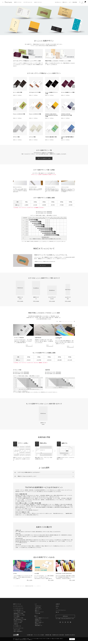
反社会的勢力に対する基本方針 (70, 634)
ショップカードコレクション (61, 610)
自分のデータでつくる (37, 2)
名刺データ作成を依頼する (18, 631)
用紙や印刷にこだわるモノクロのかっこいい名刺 (58, 60)
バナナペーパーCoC (65, 187)
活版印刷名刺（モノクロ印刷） (19, 613)
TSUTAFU (8, 2)
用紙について (37, 610)
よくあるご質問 (37, 613)
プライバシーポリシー (37, 634)
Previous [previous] (73, 325)
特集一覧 (57, 612)
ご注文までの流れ (38, 607)
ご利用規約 (46, 634)
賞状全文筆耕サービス (38, 625)
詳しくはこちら (43, 265)
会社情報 (28, 634)
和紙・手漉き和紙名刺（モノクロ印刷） (20, 619)
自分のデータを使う (17, 629)
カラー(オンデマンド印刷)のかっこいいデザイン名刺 (27, 60)
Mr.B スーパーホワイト (17, 187)
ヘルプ (70, 2)
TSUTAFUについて (38, 605)
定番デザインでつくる (17, 2)
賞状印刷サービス (38, 623)
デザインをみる (20, 301)
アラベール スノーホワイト (50, 187)
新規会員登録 (75, 2)
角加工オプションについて (39, 611)
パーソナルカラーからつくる (18, 608)
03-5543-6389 (63, 618)
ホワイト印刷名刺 (16, 616)
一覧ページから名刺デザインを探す (44, 158)
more (27, 345)
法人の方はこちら (58, 2)
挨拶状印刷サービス (38, 620)
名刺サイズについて (38, 608)
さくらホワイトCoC (33, 187)
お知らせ (57, 606)
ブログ (57, 608)
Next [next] (76, 325)
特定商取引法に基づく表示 (56, 634)
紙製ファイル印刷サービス (39, 622)
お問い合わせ (65, 616)
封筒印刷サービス (38, 619)
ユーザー (82, 2)
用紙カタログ (65, 2)
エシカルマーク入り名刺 (18, 622)
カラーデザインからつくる (28, 2)
